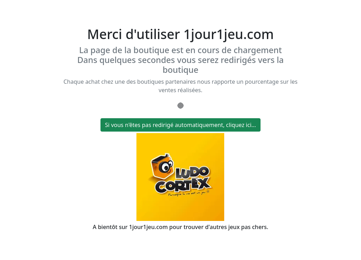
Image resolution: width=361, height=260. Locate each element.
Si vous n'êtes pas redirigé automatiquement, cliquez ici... (180, 125)
